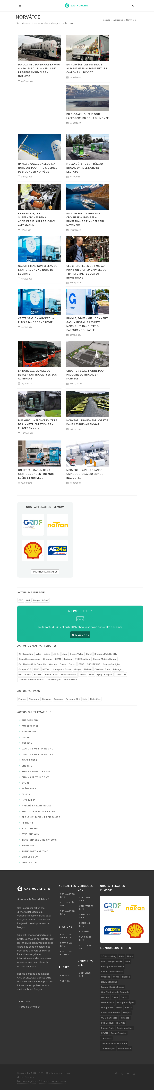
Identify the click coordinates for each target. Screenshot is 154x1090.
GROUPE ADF (93, 664)
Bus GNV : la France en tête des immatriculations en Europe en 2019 (37, 424)
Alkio (38, 654)
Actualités (118, 20)
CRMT (58, 659)
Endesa (68, 659)
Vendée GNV (70, 679)
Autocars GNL (85, 947)
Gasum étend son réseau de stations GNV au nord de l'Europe (37, 270)
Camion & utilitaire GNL (36, 748)
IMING (37, 669)
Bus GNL (25, 737)
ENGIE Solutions (82, 659)
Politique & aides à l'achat (38, 811)
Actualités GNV (67, 895)
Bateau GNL (28, 731)
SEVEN (82, 674)
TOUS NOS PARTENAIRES (45, 572)
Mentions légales (26, 1081)
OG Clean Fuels (102, 669)
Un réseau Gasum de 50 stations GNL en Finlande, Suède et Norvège (36, 474)
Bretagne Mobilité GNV (105, 654)
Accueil (106, 20)
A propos (24, 1001)
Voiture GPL (28, 862)
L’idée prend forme (61, 669)
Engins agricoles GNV (35, 771)
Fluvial (25, 794)
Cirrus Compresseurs (29, 659)
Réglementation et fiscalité (39, 817)
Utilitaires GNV (86, 907)
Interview (27, 799)
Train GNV (27, 845)
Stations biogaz (66, 953)
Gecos (72, 664)
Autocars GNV (85, 938)
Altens (47, 654)
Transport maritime (33, 851)
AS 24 (56, 654)
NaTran (88, 669)
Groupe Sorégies (111, 664)
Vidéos (64, 975)
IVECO (46, 669)
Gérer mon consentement (52, 1081)
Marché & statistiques (35, 805)
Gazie (63, 664)
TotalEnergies (54, 679)
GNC (20, 600)
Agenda (65, 981)
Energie (25, 765)
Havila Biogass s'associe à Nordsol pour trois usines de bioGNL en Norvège (37, 168)
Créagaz (47, 659)
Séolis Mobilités (69, 674)
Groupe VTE (24, 669)
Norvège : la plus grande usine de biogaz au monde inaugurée (84, 474)
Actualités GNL (67, 912)
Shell (91, 674)
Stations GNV (29, 834)
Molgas (77, 669)
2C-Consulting (25, 654)
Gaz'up (53, 664)
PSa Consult (24, 674)
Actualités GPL (67, 904)
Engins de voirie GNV (34, 777)
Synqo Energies (104, 674)
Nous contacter (29, 1007)
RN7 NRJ (38, 674)
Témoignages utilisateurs (38, 839)
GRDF (81, 664)
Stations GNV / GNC (66, 936)
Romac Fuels (51, 674)
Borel (89, 654)
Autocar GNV (29, 720)
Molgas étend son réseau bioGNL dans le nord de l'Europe (84, 168)
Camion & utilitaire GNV (36, 754)
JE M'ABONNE (80, 634)
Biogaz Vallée (76, 654)
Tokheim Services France (31, 679)
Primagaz (118, 669)
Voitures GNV (85, 899)
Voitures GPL (85, 974)
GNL (28, 600)
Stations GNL (29, 828)
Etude (24, 782)
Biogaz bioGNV (41, 600)
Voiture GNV (28, 856)
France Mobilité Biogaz (104, 659)
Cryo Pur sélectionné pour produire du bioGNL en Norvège (85, 375)
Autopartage (29, 725)
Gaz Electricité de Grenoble (32, 664)
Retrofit (26, 822)
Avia (64, 654)
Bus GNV (25, 742)
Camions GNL (84, 924)
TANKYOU (120, 674)
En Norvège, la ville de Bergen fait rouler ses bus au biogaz (37, 375)
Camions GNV (84, 916)
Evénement (27, 788)
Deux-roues (28, 760)
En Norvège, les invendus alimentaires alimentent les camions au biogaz (86, 68)
